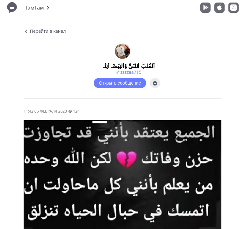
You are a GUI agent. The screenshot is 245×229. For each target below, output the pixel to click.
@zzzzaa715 (129, 72)
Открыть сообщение (120, 83)
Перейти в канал (45, 31)
